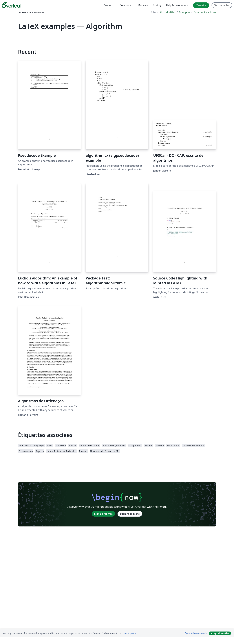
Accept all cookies (219, 633)
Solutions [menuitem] (125, 5)
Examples (184, 12)
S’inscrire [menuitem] (201, 5)
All (160, 12)
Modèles (171, 12)
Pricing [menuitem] (157, 5)
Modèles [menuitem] (143, 5)
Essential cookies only (196, 633)
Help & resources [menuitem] (176, 5)
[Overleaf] (12, 5)
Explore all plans (130, 513)
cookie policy (129, 633)
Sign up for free (103, 513)
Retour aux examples (31, 12)
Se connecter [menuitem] (221, 5)
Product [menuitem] (108, 5)
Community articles (205, 12)
